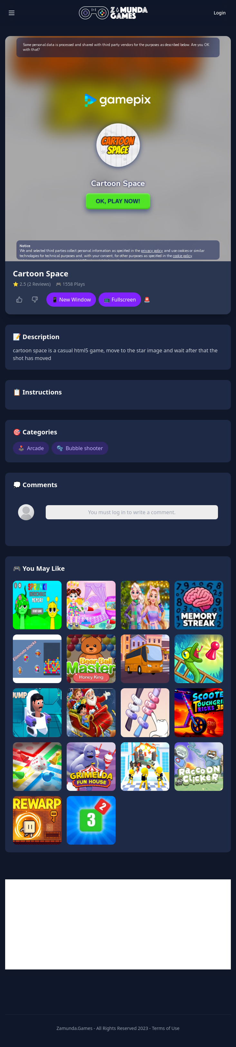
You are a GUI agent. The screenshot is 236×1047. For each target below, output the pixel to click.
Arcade (31, 448)
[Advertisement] (118, 924)
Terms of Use (166, 1028)
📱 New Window (71, 299)
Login (220, 13)
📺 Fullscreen (120, 299)
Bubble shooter (80, 448)
